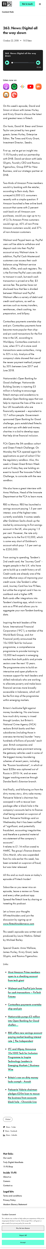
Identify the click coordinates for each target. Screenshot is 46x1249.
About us (7, 1176)
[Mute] (38, 63)
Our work (7, 1157)
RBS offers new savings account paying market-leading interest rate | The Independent (25, 1037)
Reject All (23, 1235)
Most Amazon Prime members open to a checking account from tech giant (24, 976)
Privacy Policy (9, 1200)
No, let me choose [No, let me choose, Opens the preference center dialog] (23, 1228)
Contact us (7, 1185)
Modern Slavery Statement (15, 1204)
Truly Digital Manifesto (13, 1162)
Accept (23, 1242)
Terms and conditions (12, 1195)
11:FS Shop (8, 1166)
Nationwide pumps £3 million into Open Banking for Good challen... (24, 1021)
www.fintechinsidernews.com (18, 923)
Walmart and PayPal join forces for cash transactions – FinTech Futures (25, 992)
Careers (6, 1181)
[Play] (7, 63)
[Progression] (23, 62)
